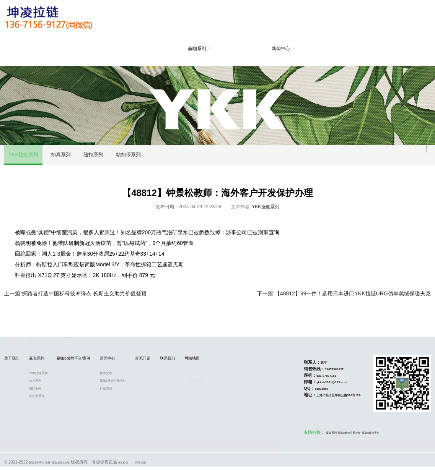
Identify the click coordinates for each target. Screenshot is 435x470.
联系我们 (356, 49)
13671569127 (321, 372)
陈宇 (307, 365)
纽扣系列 (101, 156)
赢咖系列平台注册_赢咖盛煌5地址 (60, 465)
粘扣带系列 (139, 156)
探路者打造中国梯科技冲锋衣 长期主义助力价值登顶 (84, 296)
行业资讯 (135, 392)
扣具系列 (65, 156)
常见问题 (314, 49)
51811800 (307, 391)
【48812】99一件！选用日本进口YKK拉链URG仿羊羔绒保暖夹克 (353, 296)
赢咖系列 (188, 48)
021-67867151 (313, 378)
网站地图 (398, 49)
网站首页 (104, 49)
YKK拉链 (148, 465)
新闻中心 (272, 48)
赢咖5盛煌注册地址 (145, 384)
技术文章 (135, 376)
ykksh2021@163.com (321, 385)
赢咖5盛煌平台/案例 (230, 65)
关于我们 (146, 49)
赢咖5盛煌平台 (377, 435)
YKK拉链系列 (25, 156)
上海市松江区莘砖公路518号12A (330, 398)
